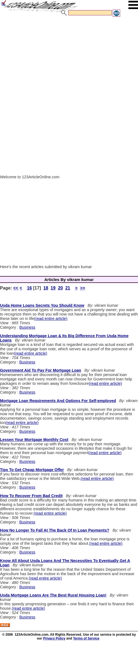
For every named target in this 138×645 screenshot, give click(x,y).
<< (15, 288)
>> (82, 288)
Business (27, 327)
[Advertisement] (67, 58)
